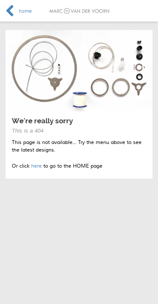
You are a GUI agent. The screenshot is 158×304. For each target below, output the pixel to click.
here (36, 166)
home (25, 11)
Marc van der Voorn (79, 11)
